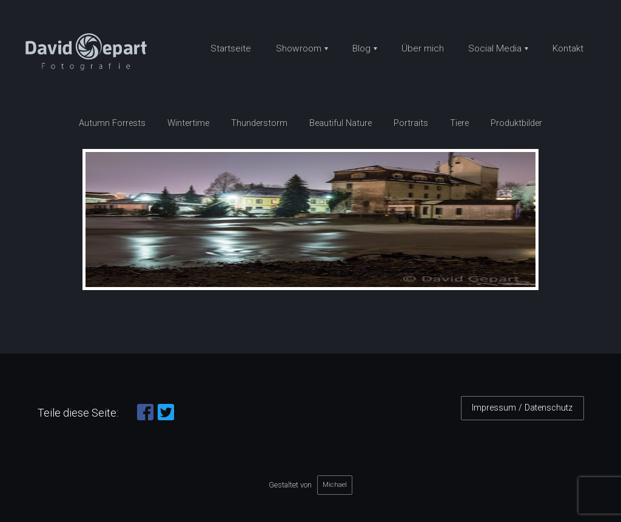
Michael (335, 484)
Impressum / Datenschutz (522, 408)
